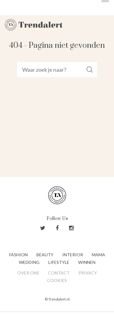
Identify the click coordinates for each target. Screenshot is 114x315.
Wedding (29, 262)
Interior (72, 254)
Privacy (87, 272)
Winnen (86, 262)
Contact (59, 272)
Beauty (45, 254)
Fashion (18, 254)
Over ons (28, 272)
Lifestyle (58, 262)
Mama (98, 254)
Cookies (57, 280)
